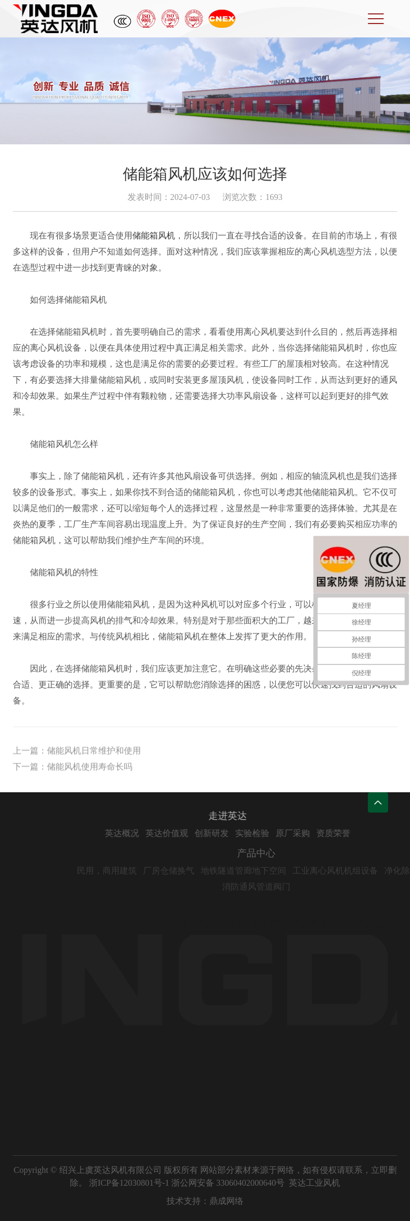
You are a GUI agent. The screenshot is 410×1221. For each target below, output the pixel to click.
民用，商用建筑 (127, 870)
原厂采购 (310, 833)
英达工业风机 (314, 1182)
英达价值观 (184, 833)
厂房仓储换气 (189, 870)
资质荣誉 (351, 833)
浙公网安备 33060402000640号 (228, 1182)
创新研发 (229, 833)
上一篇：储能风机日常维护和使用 (77, 753)
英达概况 (139, 833)
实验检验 (270, 833)
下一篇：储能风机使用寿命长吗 (72, 769)
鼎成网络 (226, 1200)
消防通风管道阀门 (276, 886)
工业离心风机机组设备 (355, 870)
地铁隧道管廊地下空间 (263, 870)
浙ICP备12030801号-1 (129, 1182)
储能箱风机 (153, 235)
